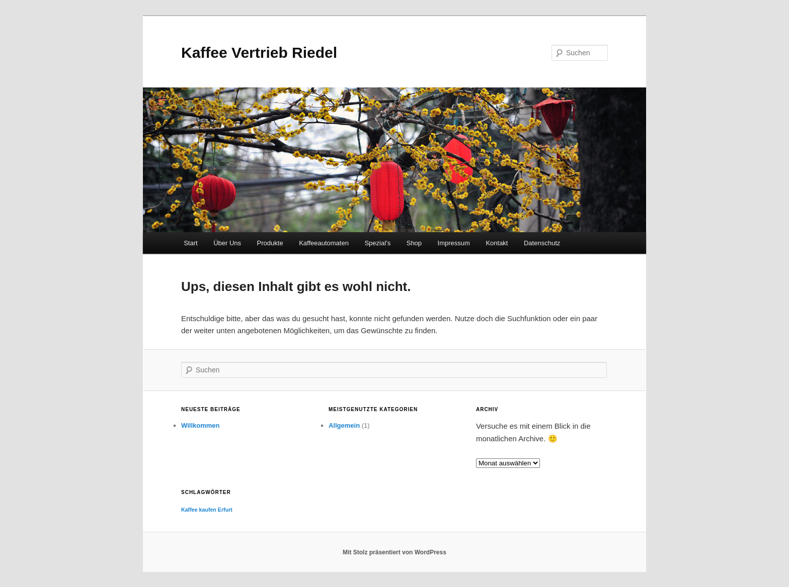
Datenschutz (542, 243)
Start (190, 243)
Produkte (270, 243)
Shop (414, 243)
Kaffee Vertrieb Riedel (259, 52)
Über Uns (227, 243)
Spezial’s (377, 243)
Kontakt (497, 243)
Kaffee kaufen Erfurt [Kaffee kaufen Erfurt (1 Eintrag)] (206, 510)
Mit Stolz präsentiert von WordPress (394, 552)
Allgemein (344, 425)
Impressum (454, 243)
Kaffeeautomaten (324, 243)
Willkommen (200, 425)
